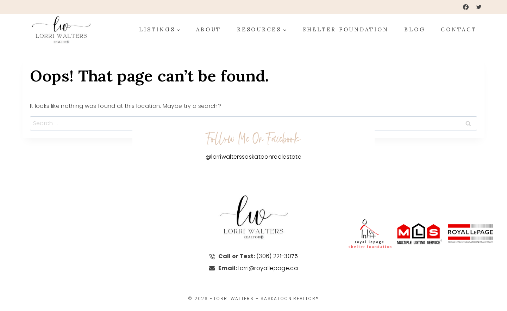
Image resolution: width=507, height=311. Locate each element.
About (208, 29)
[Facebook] (465, 7)
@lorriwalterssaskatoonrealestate (253, 156)
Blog (414, 29)
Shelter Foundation (345, 29)
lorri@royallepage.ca (268, 268)
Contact (458, 29)
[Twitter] (478, 7)
